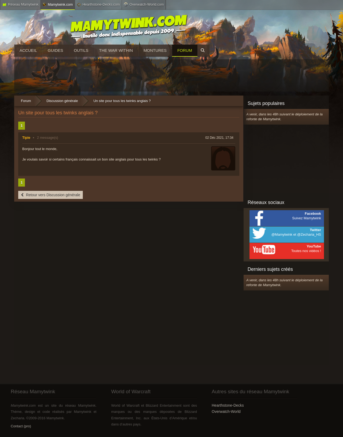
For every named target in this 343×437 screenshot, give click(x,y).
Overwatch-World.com (144, 4)
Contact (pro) (21, 426)
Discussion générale (62, 101)
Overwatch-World (226, 411)
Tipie (26, 138)
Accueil (28, 50)
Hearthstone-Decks (228, 405)
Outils (81, 50)
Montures (155, 50)
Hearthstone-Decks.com (98, 4)
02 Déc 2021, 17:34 (219, 138)
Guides (55, 50)
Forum (184, 50)
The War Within (116, 50)
